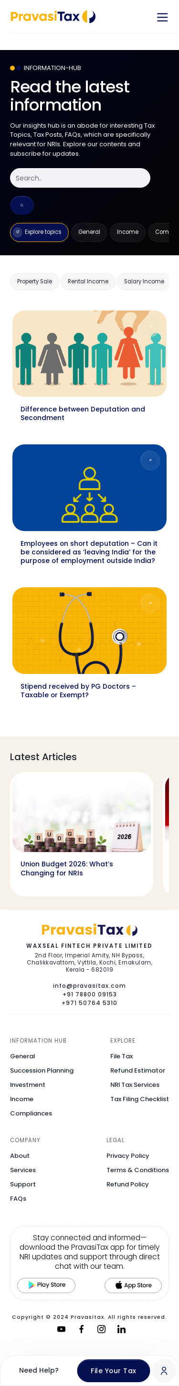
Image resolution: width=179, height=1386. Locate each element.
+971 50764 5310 (89, 1003)
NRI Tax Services (134, 1084)
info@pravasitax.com (89, 986)
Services (23, 1170)
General (89, 232)
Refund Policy (127, 1184)
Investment (27, 1084)
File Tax (121, 1056)
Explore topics (37, 232)
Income (127, 232)
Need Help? (39, 1370)
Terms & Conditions (137, 1170)
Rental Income (88, 281)
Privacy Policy (127, 1155)
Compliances (31, 1113)
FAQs (18, 1198)
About (20, 1155)
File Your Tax (114, 1371)
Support (23, 1184)
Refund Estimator (137, 1070)
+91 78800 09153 (90, 994)
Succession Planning (42, 1070)
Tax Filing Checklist (139, 1099)
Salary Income (144, 281)
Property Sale (34, 281)
